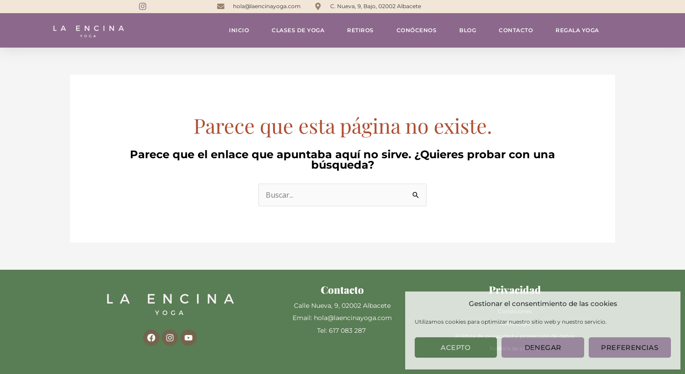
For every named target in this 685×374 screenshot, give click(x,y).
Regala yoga (577, 30)
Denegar (543, 347)
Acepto (456, 347)
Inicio (239, 30)
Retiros (360, 30)
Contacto (516, 30)
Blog (467, 30)
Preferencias (629, 347)
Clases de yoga (298, 30)
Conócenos (417, 30)
